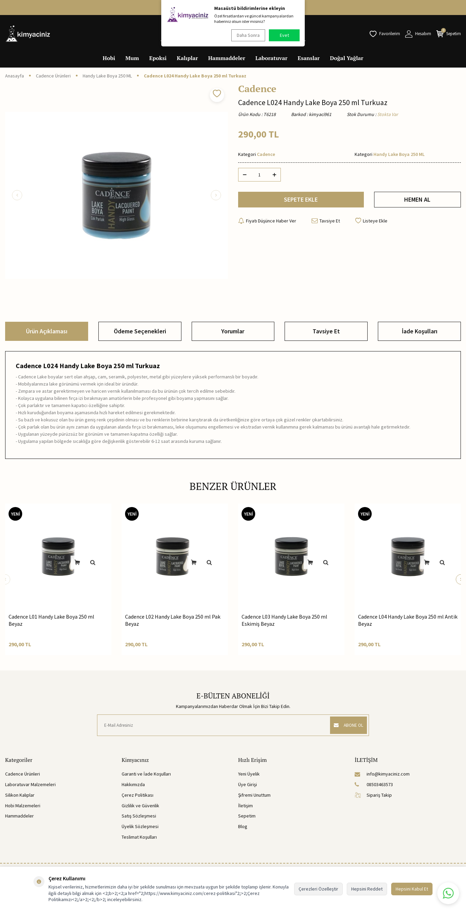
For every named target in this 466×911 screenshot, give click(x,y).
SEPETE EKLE (301, 200)
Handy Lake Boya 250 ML (107, 76)
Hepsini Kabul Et (412, 889)
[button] (17, 195)
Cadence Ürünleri (53, 76)
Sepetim (247, 816)
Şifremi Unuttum (254, 795)
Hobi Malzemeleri (22, 805)
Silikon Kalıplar (20, 795)
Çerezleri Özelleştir (318, 889)
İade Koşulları (419, 331)
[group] (116, 195)
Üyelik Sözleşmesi (140, 826)
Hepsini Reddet (367, 889)
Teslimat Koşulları (139, 837)
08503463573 (374, 784)
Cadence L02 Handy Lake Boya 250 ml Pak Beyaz (172, 620)
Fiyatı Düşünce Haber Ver (267, 223)
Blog (242, 826)
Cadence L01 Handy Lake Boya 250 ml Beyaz (51, 620)
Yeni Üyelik (249, 774)
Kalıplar (187, 58)
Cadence (257, 88)
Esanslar (308, 58)
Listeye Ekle (371, 223)
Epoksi (158, 58)
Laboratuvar (272, 58)
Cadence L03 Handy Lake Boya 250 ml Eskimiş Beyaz (284, 620)
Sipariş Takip (373, 795)
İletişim (245, 805)
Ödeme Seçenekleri (140, 331)
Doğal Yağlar (347, 58)
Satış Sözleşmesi (139, 816)
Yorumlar (232, 331)
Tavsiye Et (326, 223)
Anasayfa (14, 76)
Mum (132, 58)
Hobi (109, 58)
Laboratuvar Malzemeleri (30, 784)
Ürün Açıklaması (46, 331)
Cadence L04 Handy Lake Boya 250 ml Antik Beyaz (407, 620)
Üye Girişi (247, 784)
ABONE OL (346, 725)
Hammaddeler (226, 58)
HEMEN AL (417, 200)
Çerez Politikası (137, 795)
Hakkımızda (133, 784)
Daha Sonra (246, 35)
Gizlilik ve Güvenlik (140, 805)
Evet (284, 35)
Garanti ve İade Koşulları (146, 774)
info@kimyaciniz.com (382, 774)
